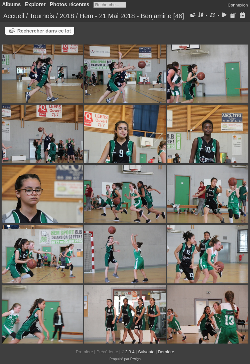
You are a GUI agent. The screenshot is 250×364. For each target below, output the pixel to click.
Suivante (146, 351)
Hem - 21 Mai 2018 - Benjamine (125, 16)
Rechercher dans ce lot (44, 30)
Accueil (13, 16)
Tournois (42, 16)
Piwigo (135, 359)
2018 (67, 16)
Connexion (238, 5)
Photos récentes (69, 4)
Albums (11, 4)
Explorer (35, 4)
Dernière (166, 351)
